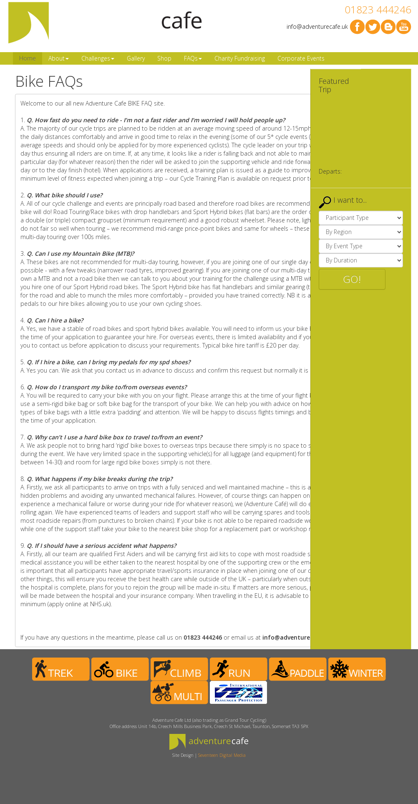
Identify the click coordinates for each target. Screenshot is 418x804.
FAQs (193, 58)
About (58, 58)
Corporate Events (301, 58)
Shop (164, 58)
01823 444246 (378, 9)
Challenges (97, 58)
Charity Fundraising (239, 58)
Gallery (136, 58)
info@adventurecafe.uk (317, 26)
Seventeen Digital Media (222, 755)
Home (27, 58)
